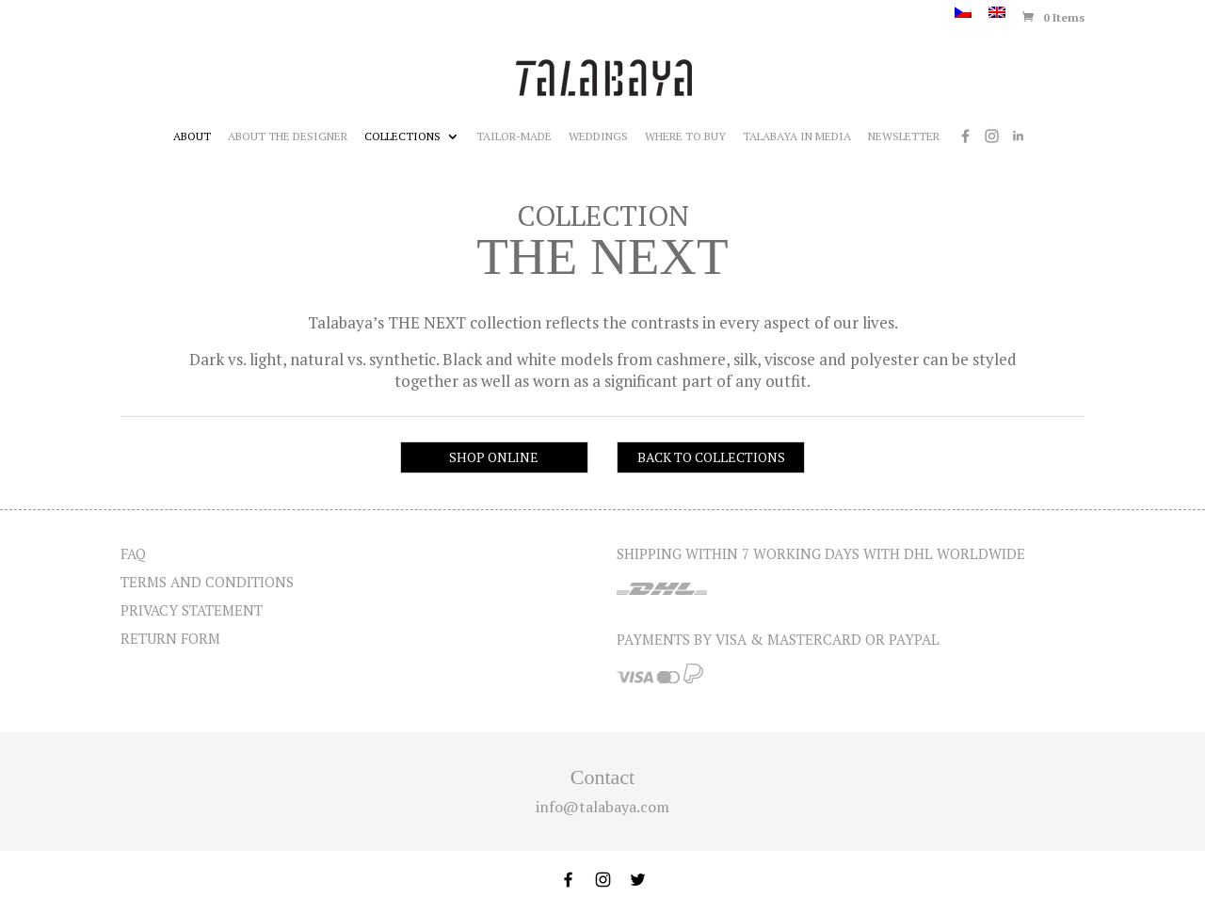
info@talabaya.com (602, 806)
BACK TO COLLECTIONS (711, 457)
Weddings (598, 136)
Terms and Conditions (207, 581)
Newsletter (904, 136)
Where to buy (685, 136)
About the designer (287, 136)
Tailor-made (514, 136)
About (192, 136)
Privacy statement (191, 610)
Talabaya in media (797, 136)
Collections (402, 136)
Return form (170, 638)
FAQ (133, 553)
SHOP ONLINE (493, 457)
